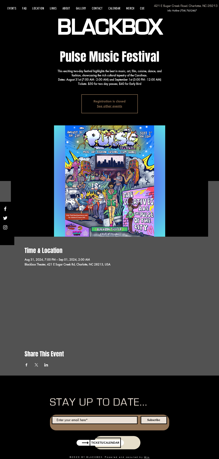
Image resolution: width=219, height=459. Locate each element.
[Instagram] (5, 227)
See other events (109, 106)
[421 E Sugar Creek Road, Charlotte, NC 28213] (185, 5)
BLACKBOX (109, 28)
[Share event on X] (36, 364)
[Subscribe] (154, 420)
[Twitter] (5, 218)
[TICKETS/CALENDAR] (105, 443)
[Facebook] (5, 209)
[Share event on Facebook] (26, 364)
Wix (146, 457)
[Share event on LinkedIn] (46, 364)
